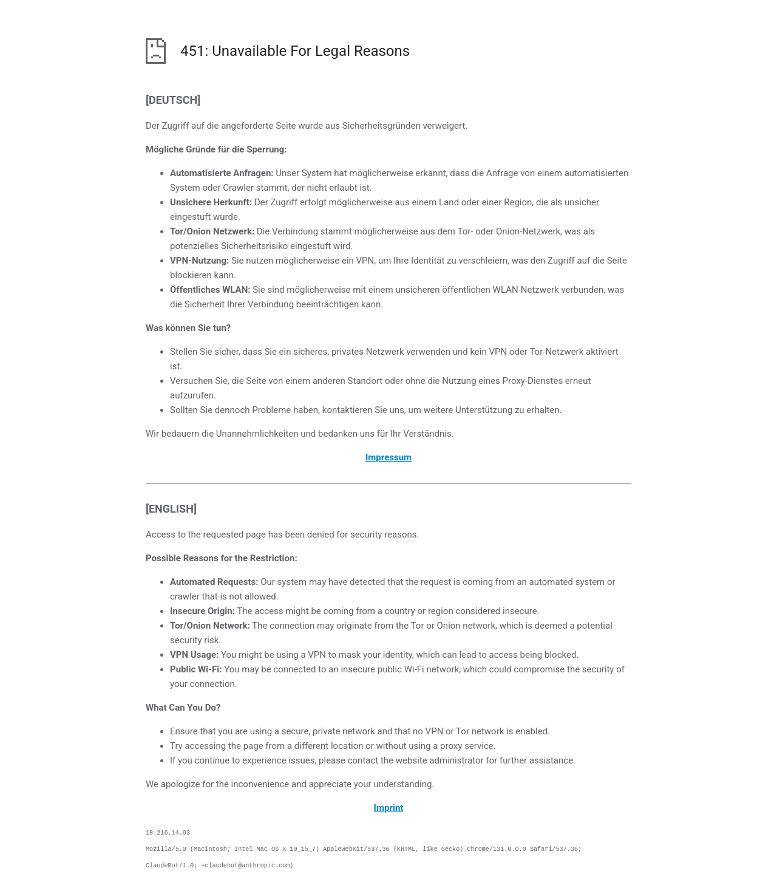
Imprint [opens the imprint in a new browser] (389, 807)
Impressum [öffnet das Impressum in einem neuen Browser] (388, 457)
